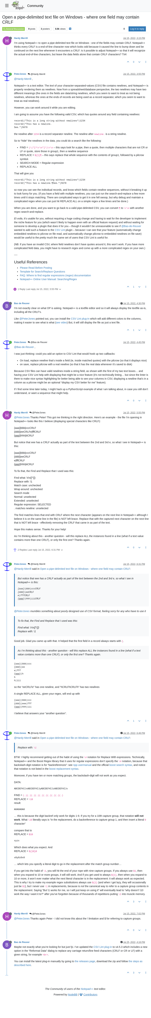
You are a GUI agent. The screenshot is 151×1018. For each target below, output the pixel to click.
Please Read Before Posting (36, 267)
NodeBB (72, 994)
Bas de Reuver (22, 303)
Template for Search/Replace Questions (42, 271)
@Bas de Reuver (37, 342)
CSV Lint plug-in (80, 318)
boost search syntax (120, 765)
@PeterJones (27, 318)
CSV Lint (60, 230)
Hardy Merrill (21, 38)
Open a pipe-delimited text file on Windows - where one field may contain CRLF (85, 568)
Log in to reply (137, 29)
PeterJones (20, 74)
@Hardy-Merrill (22, 78)
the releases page (85, 961)
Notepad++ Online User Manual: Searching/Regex (48, 279)
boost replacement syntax (64, 768)
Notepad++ (87, 988)
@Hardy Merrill (36, 74)
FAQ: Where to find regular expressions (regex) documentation (55, 275)
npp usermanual (82, 765)
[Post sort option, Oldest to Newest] (124, 28)
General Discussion (13, 29)
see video (61, 322)
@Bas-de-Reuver (131, 226)
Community (35, 6)
